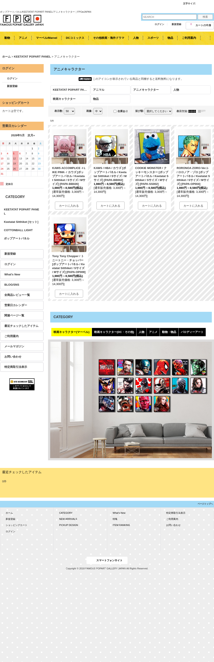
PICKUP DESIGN (68, 525)
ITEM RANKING (121, 525)
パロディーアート (192, 332)
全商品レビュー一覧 (17, 295)
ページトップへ (205, 504)
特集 (115, 519)
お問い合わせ (12, 356)
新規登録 (176, 24)
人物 (141, 332)
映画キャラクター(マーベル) (72, 332)
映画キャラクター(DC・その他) (114, 332)
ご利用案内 (11, 336)
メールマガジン (14, 346)
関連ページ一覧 (14, 315)
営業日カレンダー (15, 305)
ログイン (159, 24)
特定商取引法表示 (15, 367)
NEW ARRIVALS (68, 519)
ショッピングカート (16, 525)
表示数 (58, 111)
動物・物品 (169, 332)
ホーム (9, 513)
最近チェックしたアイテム (21, 326)
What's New (12, 274)
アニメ (153, 332)
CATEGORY (65, 513)
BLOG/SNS (11, 284)
